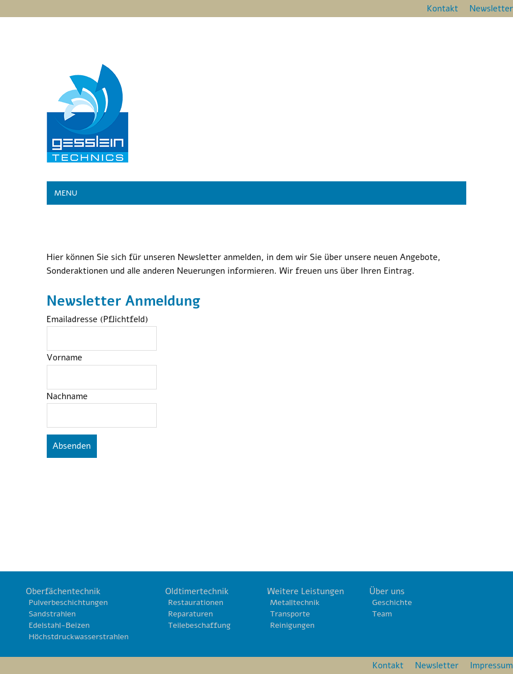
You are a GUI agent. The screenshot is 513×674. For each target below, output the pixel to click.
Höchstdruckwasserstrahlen (78, 636)
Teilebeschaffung (199, 625)
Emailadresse (98, 319)
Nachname (67, 396)
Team (382, 613)
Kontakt (442, 8)
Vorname (65, 357)
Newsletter (491, 8)
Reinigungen (292, 625)
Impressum (491, 665)
